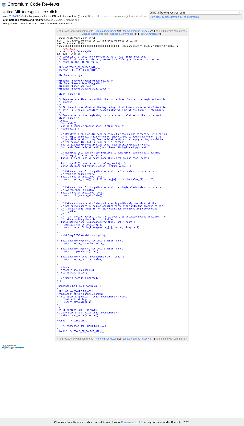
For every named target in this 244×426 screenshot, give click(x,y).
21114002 (14, 16)
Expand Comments (92, 33)
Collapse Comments (121, 33)
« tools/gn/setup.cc (105, 31)
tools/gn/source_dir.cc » (136, 31)
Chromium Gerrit (130, 422)
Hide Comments (149, 33)
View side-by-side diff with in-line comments (174, 16)
